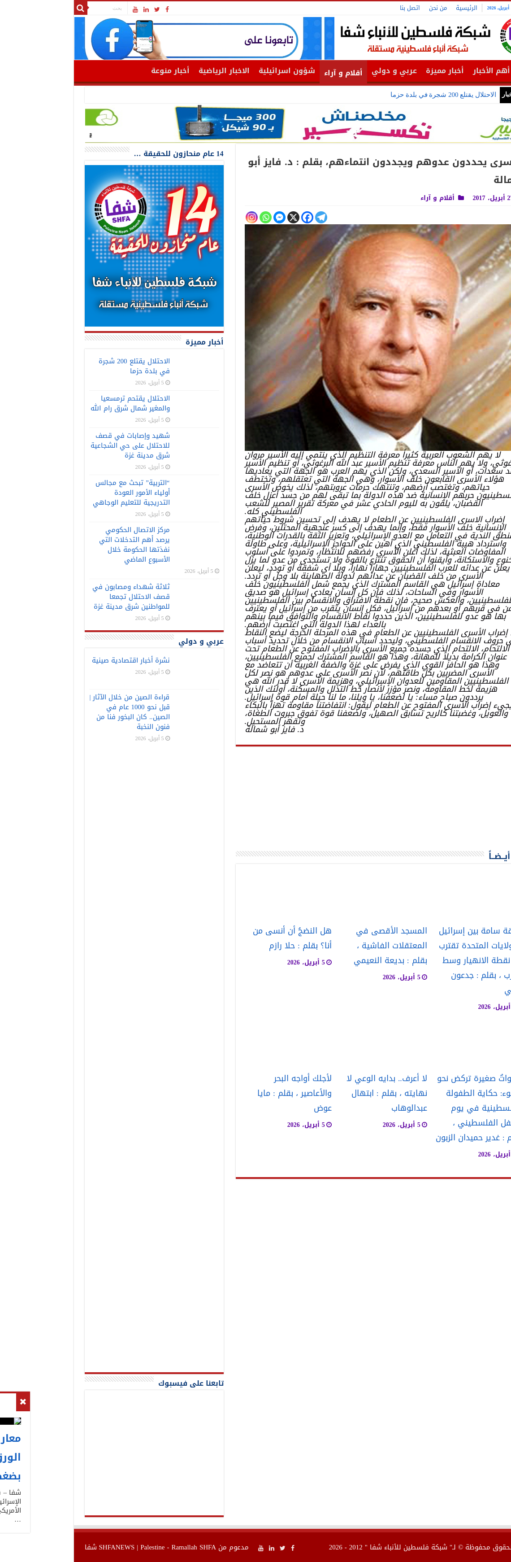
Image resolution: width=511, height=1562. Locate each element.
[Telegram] (269, 217)
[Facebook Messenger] (227, 217)
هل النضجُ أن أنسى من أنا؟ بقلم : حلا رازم (239, 938)
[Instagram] (199, 217)
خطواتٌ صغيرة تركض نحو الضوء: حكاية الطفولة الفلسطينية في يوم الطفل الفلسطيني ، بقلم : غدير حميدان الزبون (426, 1108)
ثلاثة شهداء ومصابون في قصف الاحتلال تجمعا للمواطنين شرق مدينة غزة (78, 596)
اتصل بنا (357, 7)
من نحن (385, 7)
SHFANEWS (64, 1547)
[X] (241, 217)
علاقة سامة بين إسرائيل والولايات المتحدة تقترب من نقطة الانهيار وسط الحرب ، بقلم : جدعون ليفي (428, 961)
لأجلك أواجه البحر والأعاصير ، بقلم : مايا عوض (242, 1093)
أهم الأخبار (439, 71)
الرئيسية (414, 7)
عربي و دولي (341, 71)
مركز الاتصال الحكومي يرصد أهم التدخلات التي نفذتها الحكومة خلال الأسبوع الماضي (82, 545)
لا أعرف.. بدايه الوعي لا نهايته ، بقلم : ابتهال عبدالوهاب (334, 1093)
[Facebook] (255, 217)
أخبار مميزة (392, 71)
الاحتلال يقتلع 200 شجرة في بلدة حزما (391, 94)
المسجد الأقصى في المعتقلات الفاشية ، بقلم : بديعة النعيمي (338, 946)
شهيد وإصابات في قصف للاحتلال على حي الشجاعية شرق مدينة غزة (77, 445)
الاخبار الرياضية (171, 71)
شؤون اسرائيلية (234, 71)
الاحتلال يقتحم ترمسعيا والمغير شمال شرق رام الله (77, 403)
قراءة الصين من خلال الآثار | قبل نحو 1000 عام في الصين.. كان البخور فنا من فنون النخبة (77, 712)
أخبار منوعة (118, 71)
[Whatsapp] (213, 217)
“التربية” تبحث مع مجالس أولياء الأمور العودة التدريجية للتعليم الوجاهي (78, 492)
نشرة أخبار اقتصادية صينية (78, 660)
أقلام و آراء (291, 73)
